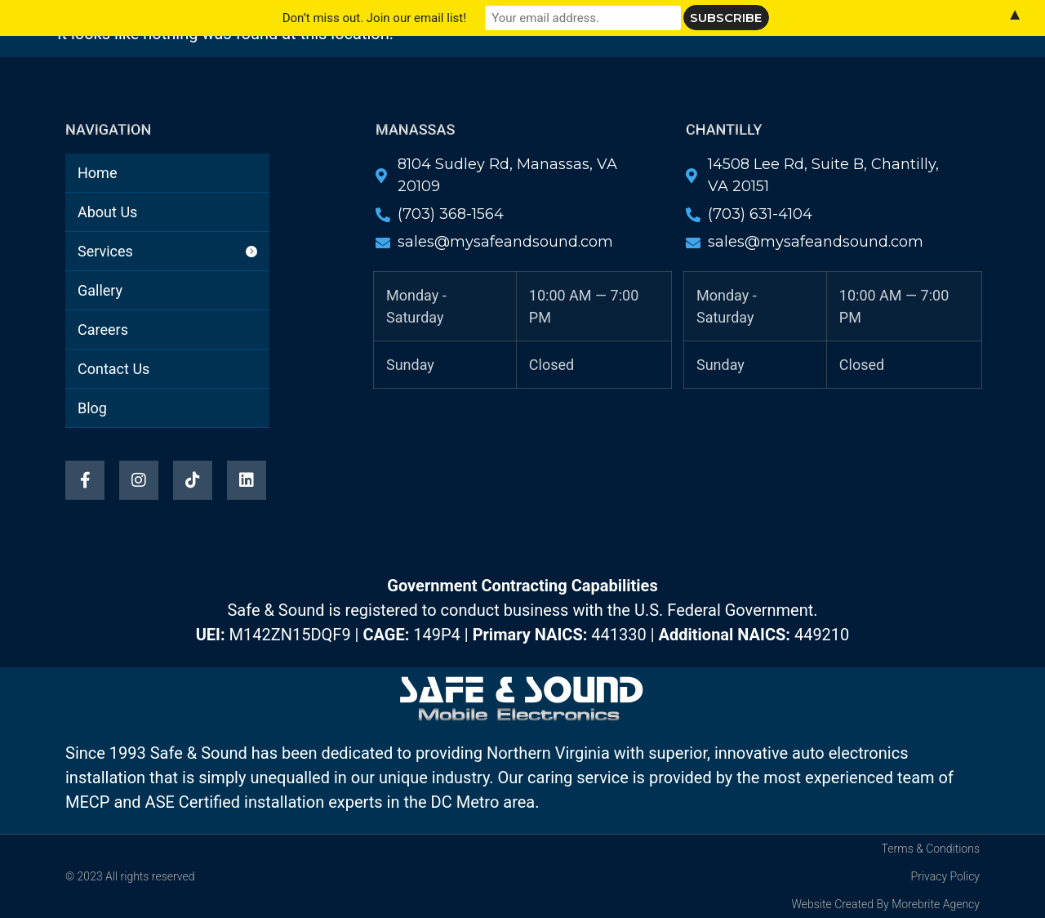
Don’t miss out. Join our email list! (374, 18)
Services (518, 63)
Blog (574, 100)
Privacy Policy (945, 876)
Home (334, 63)
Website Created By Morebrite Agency (885, 904)
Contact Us (485, 100)
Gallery (608, 63)
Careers (695, 63)
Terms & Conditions (931, 848)
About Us (421, 63)
